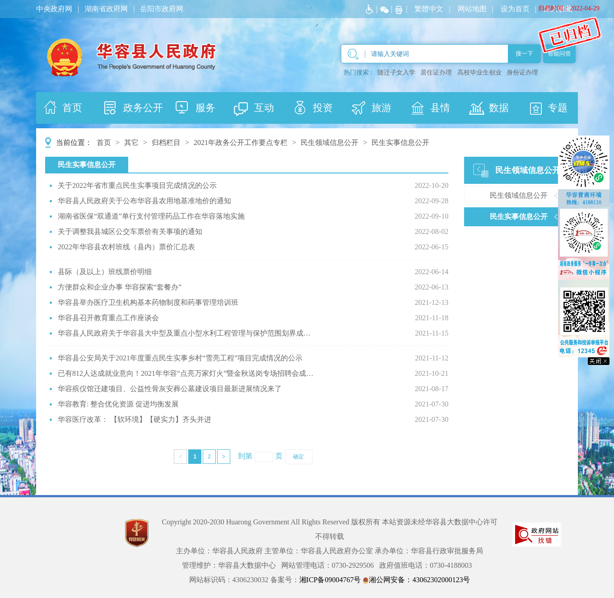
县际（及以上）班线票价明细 (105, 272)
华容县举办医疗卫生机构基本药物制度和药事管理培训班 (148, 302)
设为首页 (515, 9)
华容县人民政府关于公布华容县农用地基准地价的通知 (144, 201)
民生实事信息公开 (400, 142)
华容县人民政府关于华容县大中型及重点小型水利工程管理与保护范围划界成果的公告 (187, 333)
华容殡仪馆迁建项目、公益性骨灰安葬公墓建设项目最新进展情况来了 (170, 388)
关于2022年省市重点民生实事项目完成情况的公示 (137, 185)
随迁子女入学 (396, 72)
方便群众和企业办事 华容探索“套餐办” (119, 287)
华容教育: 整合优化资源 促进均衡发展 (118, 404)
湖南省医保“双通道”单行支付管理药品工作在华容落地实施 (151, 216)
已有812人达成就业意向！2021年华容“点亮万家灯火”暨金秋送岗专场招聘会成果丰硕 (187, 373)
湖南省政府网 (106, 9)
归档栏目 (166, 142)
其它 (131, 142)
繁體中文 (428, 9)
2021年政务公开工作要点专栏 (241, 142)
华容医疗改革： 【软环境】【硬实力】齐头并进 (134, 419)
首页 (104, 142)
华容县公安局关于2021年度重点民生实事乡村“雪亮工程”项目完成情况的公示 (180, 358)
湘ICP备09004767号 (330, 580)
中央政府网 (54, 9)
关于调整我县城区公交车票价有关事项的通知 (130, 231)
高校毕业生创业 (479, 72)
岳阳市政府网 (161, 9)
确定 (298, 456)
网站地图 (472, 9)
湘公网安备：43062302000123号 (416, 580)
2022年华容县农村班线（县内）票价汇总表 (126, 247)
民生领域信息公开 (329, 142)
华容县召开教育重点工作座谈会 (108, 318)
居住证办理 (436, 72)
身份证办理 (522, 72)
